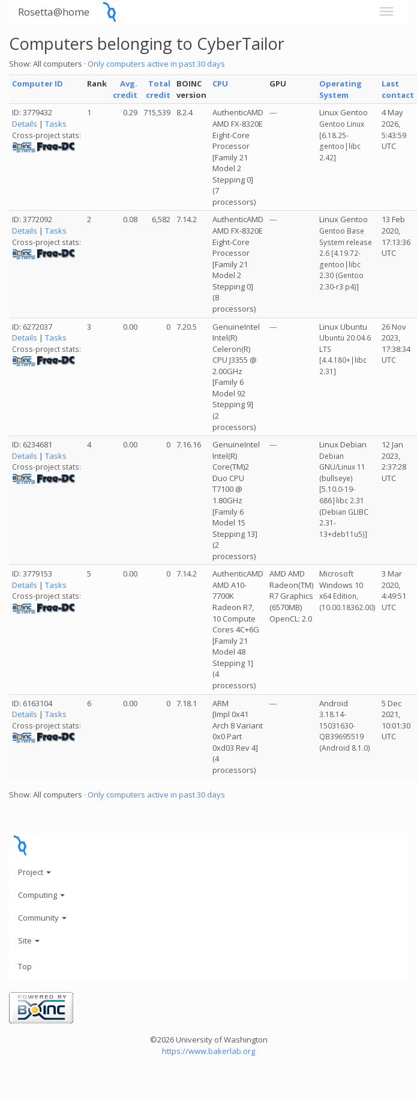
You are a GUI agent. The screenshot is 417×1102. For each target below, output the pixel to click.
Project (34, 872)
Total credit (158, 89)
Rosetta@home (53, 12)
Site (29, 940)
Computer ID (37, 83)
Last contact (398, 89)
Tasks (56, 123)
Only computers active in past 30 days (156, 63)
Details (24, 123)
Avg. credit (125, 89)
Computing (41, 894)
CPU (220, 83)
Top (25, 966)
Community (42, 917)
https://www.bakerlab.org (208, 1051)
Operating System (340, 89)
